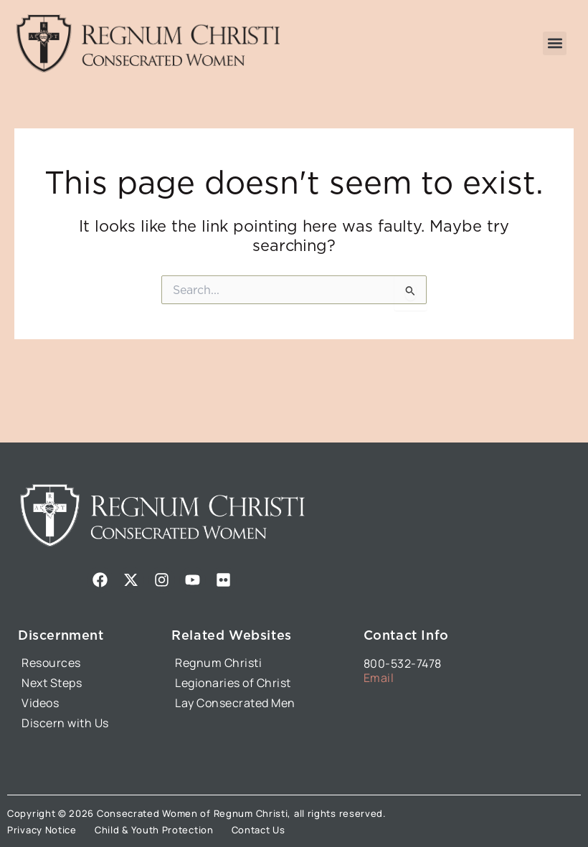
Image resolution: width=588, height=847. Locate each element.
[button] (554, 43)
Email (379, 678)
